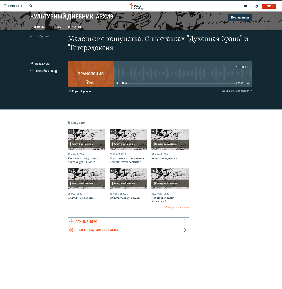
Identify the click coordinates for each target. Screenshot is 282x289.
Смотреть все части (177, 207)
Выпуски (39, 27)
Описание (74, 27)
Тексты (57, 27)
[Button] (40, 64)
